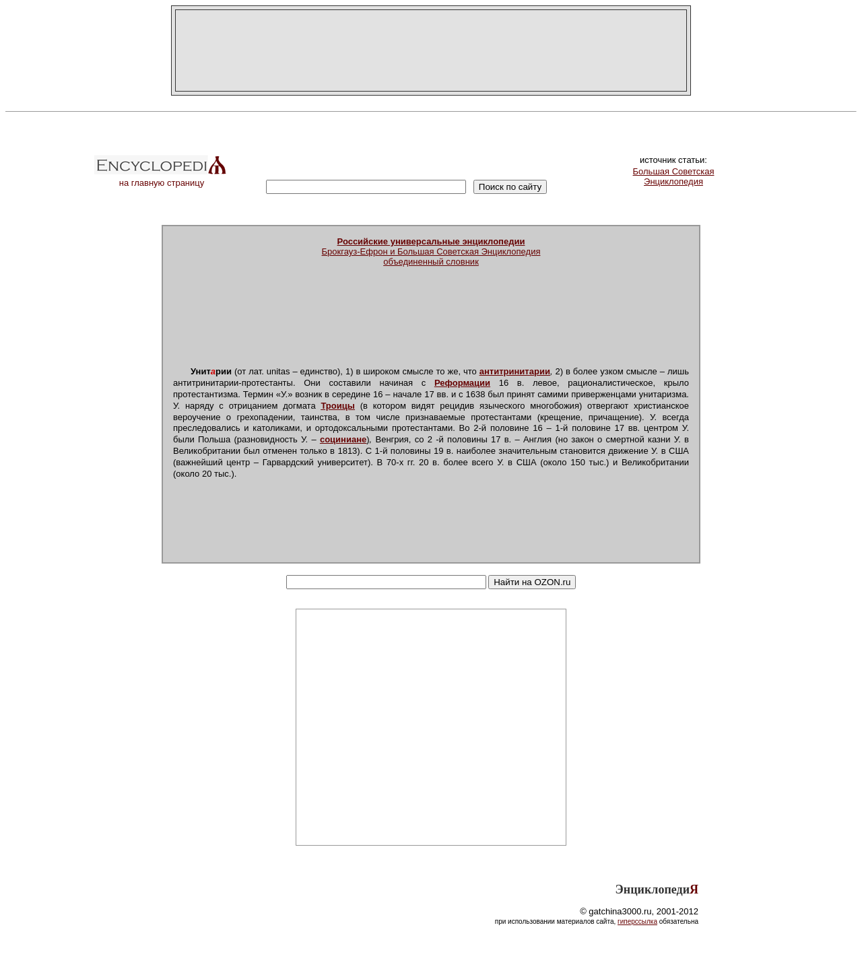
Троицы (337, 406)
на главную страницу (161, 179)
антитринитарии (514, 371)
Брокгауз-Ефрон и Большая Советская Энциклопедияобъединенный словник (431, 251)
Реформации (462, 383)
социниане (343, 439)
